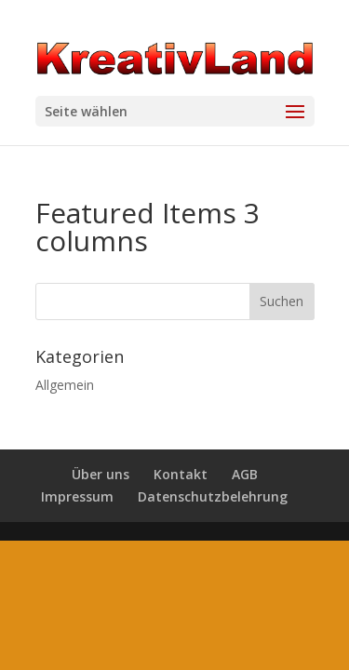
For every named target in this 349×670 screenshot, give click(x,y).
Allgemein (64, 385)
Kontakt (181, 474)
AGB (245, 474)
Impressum (77, 496)
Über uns (100, 474)
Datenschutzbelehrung (213, 496)
